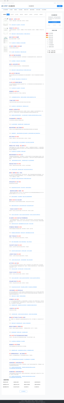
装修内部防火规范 (25, 160)
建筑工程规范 (23, 42)
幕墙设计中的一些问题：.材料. (17, 145)
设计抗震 (16, 14)
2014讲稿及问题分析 (15, 82)
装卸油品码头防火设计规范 (16, 187)
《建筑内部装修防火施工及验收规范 (22, 133)
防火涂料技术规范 (25, 115)
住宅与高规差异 (15, 46)
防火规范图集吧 (51, 44)
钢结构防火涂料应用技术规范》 (16, 115)
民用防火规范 (23, 232)
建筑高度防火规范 (19, 323)
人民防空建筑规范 (23, 259)
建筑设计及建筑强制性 (16, 326)
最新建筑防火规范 (14, 350)
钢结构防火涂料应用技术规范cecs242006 (34, 115)
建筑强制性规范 (14, 332)
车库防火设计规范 (14, 268)
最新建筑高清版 (14, 344)
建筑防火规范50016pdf (20, 178)
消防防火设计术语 (16, 384)
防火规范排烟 (14, 341)
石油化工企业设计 (15, 272)
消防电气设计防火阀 (15, 223)
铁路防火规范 (14, 33)
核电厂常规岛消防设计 (22, 241)
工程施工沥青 (14, 100)
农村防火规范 (14, 24)
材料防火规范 (23, 151)
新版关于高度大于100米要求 (17, 317)
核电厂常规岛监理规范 (15, 241)
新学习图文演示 (14, 73)
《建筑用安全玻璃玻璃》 (16, 190)
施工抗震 (12, 14)
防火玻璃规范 (20, 196)
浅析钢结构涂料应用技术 (16, 362)
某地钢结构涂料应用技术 (16, 371)
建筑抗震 (26, 14)
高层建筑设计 (14, 299)
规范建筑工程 (18, 42)
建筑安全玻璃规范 (14, 196)
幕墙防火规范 (51, 37)
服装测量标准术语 (6, 386)
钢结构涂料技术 (14, 109)
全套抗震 (30, 14)
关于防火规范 (38, 9)
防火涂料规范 (44, 9)
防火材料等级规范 (14, 124)
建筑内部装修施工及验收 (16, 127)
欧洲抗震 (41, 14)
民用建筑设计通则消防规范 (16, 232)
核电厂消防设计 (29, 241)
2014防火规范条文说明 (23, 205)
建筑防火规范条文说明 (15, 205)
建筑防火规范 (14, 178)
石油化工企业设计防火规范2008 (24, 214)
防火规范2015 (37, 386)
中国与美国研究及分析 (16, 290)
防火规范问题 (14, 151)
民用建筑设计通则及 (15, 227)
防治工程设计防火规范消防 (29, 142)
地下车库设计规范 (21, 268)
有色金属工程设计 (15, 281)
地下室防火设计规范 (27, 268)
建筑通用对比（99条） (16, 172)
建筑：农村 (14, 19)
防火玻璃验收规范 (27, 359)
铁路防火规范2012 (27, 33)
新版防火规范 (14, 323)
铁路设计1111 (14, 28)
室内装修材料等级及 (15, 118)
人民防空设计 (14, 308)
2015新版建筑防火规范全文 (16, 97)
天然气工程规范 (29, 250)
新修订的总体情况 (15, 55)
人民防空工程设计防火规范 (16, 259)
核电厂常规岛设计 (15, 236)
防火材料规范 (18, 151)
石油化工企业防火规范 (15, 214)
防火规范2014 (26, 386)
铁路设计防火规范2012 (20, 33)
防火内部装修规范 (31, 160)
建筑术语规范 (32, 9)
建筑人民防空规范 (30, 259)
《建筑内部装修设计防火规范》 (16, 160)
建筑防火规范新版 (24, 97)
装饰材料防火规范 (21, 124)
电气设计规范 (31, 223)
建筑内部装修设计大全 (16, 154)
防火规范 (11, 9)
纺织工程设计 (14, 136)
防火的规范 (20, 9)
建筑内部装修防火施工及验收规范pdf (34, 133)
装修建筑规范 (14, 133)
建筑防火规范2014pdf (27, 178)
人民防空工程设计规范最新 (32, 314)
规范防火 (15, 9)
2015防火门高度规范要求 (27, 323)
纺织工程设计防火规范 (15, 142)
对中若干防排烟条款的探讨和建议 (18, 335)
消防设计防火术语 (27, 382)
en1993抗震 (36, 14)
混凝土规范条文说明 (30, 205)
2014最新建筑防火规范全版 (22, 350)
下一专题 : (48, 52)
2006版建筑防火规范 (30, 350)
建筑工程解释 (14, 37)
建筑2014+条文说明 (15, 199)
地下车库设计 (14, 263)
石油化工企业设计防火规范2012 (35, 214)
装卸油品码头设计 (15, 181)
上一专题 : (48, 50)
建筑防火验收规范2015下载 (31, 97)
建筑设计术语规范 (27, 384)
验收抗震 (21, 14)
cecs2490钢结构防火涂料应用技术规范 (15, 368)
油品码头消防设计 (28, 187)
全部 (8, 14)
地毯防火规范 (53, 52)
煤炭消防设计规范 (21, 169)
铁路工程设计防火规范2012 (28, 169)
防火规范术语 (12, 6)
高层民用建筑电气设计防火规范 (23, 223)
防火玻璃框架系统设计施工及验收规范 (18, 359)
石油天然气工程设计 (15, 245)
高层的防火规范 (5, 382)
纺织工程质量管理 (22, 142)
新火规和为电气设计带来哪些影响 (18, 218)
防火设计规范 (23, 187)
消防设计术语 (26, 9)
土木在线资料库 (5, 9)
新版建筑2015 (14, 91)
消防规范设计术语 (25, 106)
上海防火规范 (53, 50)
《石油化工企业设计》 (16, 208)
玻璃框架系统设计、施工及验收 (18, 353)
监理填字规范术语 (19, 106)
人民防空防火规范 (14, 314)
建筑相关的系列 (14, 64)
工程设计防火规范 (14, 169)
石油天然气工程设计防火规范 (16, 250)
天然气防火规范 (23, 250)
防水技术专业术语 (16, 386)
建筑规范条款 (18, 341)
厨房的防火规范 (16, 382)
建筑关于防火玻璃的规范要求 (27, 196)
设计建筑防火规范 (25, 332)
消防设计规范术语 (37, 384)
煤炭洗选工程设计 (15, 163)
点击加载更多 (23, 391)
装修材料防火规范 (27, 124)
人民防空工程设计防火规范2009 (23, 314)
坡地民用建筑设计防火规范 (29, 232)
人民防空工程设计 (15, 254)
